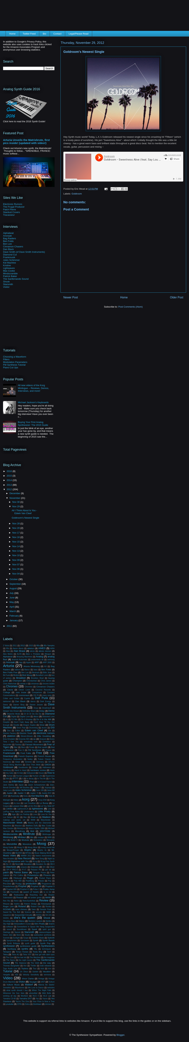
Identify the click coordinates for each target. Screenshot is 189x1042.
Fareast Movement (34, 744)
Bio (44, 33)
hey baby (10, 773)
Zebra (27, 1004)
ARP (37, 662)
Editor (17, 731)
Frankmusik (9, 257)
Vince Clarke (28, 978)
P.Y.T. (24, 870)
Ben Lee (7, 243)
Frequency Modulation (12, 759)
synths (24, 948)
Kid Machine (9, 262)
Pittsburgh (18, 878)
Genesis (28, 762)
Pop (49, 881)
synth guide (30, 943)
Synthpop (11, 949)
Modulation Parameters (15, 362)
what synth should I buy (17, 990)
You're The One (22, 1001)
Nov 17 (16, 532)
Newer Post (70, 297)
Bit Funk (6, 675)
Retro (16, 901)
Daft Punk (41, 698)
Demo (51, 710)
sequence (7, 915)
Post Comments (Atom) (130, 306)
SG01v (39, 915)
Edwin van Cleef (34, 730)
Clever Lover (24, 690)
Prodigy (18, 884)
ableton (30, 648)
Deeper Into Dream (11, 711)
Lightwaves (9, 268)
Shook (6, 281)
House (41, 773)
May (12, 602)
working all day (9, 996)
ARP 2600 (47, 662)
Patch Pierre (9, 209)
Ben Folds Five (10, 672)
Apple (28, 662)
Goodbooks (23, 767)
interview (17, 781)
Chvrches (29, 687)
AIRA (52, 648)
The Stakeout (20, 963)
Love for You (46, 814)
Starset (17, 932)
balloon (18, 670)
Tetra (5, 954)
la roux (17, 803)
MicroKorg (20, 831)
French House (44, 756)
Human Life (37, 776)
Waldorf (29, 984)
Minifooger (46, 834)
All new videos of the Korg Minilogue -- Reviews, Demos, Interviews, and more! (33, 388)
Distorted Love (48, 717)
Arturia (8, 666)
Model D (14, 840)
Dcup (35, 708)
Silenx (21, 921)
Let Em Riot (32, 806)
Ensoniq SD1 (24, 739)
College (6, 692)
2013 (10, 485)
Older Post (176, 297)
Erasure (43, 739)
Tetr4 (49, 952)
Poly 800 (18, 881)
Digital (13, 717)
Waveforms (19, 988)
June (12, 597)
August (13, 588)
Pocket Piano (45, 878)
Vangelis (6, 975)
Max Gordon (8, 828)
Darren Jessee (36, 705)
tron (49, 969)
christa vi (24, 684)
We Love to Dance (36, 988)
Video (8, 978)
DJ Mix (14, 719)
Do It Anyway (27, 719)
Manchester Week (12, 822)
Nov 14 (16, 546)
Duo (9, 731)
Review (43, 900)
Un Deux (24, 972)
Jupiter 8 (34, 793)
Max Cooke (9, 270)
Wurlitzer (24, 996)
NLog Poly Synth (47, 861)
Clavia (10, 689)
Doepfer (6, 722)
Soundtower (22, 929)
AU (45, 666)
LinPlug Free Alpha (11, 812)
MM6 (50, 837)
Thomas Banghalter (11, 966)
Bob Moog (27, 675)
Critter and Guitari (11, 698)
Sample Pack (45, 909)
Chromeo (12, 686)
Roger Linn (8, 906)
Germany (40, 762)
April (12, 606)
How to (51, 772)
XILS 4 (36, 996)
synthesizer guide (28, 946)
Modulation (38, 840)
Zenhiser (37, 1004)
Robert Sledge (30, 904)
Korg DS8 (42, 800)
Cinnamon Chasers (13, 246)
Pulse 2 (36, 889)
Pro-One (7, 883)
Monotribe (12, 844)
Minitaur (22, 837)
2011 (10, 626)
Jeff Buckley (24, 788)
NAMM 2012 (26, 856)
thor (25, 966)
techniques (46, 949)
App (21, 662)
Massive (18, 826)
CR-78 (36, 695)
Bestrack (35, 673)
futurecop (7, 762)
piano (5, 878)
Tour (35, 969)
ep (34, 739)
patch (6, 872)
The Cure (10, 957)
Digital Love (25, 717)
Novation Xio (41, 864)
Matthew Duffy (32, 826)
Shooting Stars (9, 921)
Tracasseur (9, 215)
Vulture (52, 982)
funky (30, 759)
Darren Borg (18, 705)
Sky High (7, 924)
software (9, 927)
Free (39, 752)
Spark (34, 929)
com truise (21, 692)
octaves (24, 867)
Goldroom (77, 193)
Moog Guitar (8, 847)
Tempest (7, 952)
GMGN (47, 764)
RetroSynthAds (29, 901)
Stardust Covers (11, 212)
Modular (25, 840)
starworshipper (45, 932)
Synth (35, 940)
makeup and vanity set (14, 820)
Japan (21, 785)
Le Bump (44, 803)
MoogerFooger (13, 850)
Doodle (16, 725)
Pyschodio (14, 892)
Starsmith (8, 284)
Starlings (6, 932)
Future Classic (44, 759)
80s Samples (49, 646)
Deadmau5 (46, 708)
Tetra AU (15, 955)
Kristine (7, 265)
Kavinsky (15, 796)
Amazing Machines (24, 657)
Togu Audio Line (10, 969)
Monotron (27, 844)
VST (43, 982)
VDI (16, 975)
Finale (31, 747)
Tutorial (7, 971)
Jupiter (10, 793)
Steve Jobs (8, 935)
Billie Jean (47, 673)
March (13, 611)
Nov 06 (16, 569)
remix (48, 897)
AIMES (42, 648)
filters (23, 747)
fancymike (7, 745)
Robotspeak (46, 904)
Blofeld (16, 675)
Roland (22, 906)
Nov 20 (16, 528)
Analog (39, 656)
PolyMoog (30, 881)
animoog (51, 660)
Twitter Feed (29, 33)
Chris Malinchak (9, 684)
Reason (20, 897)
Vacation (47, 971)
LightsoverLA (22, 809)
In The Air (41, 779)
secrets (39, 912)
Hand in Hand (20, 770)
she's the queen (24, 917)
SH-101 (48, 915)
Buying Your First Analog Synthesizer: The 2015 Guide (33, 423)
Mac (25, 817)
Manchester (46, 820)
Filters (6, 359)
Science (28, 912)
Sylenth (51, 937)
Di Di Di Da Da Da (32, 714)
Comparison (37, 692)
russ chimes (21, 909)
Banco (27, 670)
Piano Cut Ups (10, 367)
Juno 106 (40, 790)
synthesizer (9, 946)
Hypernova (50, 776)
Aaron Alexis (18, 648)
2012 (10, 489)
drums (44, 728)
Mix (31, 837)
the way (47, 963)
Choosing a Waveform (14, 356)
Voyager (33, 982)
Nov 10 (16, 555)
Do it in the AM (43, 719)
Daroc (5, 705)
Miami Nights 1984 (36, 828)
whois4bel (33, 993)
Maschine (7, 826)
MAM (33, 820)
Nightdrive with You (20, 861)
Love (35, 814)
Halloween (46, 767)
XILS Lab (47, 996)
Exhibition (47, 742)
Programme (46, 884)
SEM (48, 912)
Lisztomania (29, 812)
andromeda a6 (37, 660)
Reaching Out (36, 895)
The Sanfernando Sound (16, 279)
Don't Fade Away (21, 722)
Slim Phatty (39, 923)
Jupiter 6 (21, 793)
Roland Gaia (36, 907)
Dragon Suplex (29, 725)
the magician (49, 957)
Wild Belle (46, 993)
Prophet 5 (50, 886)
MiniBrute (29, 833)
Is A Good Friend (45, 782)
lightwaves (37, 808)
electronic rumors (46, 733)
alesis (32, 651)
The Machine (35, 957)
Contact (57, 33)
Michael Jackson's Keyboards (33, 402)
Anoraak (7, 235)
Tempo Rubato (22, 952)
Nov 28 (16, 523)
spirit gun (46, 929)
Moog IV (20, 847)
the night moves (26, 960)
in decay (30, 779)
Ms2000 (18, 853)
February (15, 615)
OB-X (52, 864)
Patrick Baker (10, 276)
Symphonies (11, 941)
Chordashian (31, 681)
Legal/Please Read (78, 33)
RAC (5, 895)
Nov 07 (16, 564)
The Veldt (35, 963)
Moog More (32, 847)
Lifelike (9, 808)
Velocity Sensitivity (31, 975)
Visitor (6, 287)
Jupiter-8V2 (46, 793)
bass (36, 670)
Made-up (34, 817)
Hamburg (7, 770)
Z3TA (19, 1004)
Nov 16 (16, 537)
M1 (18, 817)
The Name (10, 960)
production (31, 883)
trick (42, 969)
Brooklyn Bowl (37, 678)
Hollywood (30, 773)
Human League (22, 776)
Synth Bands (48, 940)
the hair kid (21, 957)
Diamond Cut (10, 254)
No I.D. (9, 864)
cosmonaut (24, 695)
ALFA (19, 654)
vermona (47, 975)
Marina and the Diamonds (39, 823)
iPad (32, 781)
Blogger (120, 1035)
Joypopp (47, 788)
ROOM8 (7, 909)
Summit (6, 938)
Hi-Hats (20, 773)
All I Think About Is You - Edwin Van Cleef (24, 512)
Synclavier (25, 941)
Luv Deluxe (8, 817)
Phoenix (47, 875)
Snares (52, 924)
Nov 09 (16, 560)
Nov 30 (16, 502)
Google (35, 767)
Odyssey (34, 867)
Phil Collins (18, 875)
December (15, 493)
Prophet (22, 886)
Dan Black (8, 249)
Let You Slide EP (48, 806)
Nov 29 (16, 506)
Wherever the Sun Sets (13, 993)
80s (38, 645)
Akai (8, 651)
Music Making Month (43, 853)
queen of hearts (31, 892)
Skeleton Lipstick (35, 921)
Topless (24, 968)
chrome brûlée (48, 684)
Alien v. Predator (33, 654)
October (14, 579)
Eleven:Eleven (27, 736)
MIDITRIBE (45, 831)
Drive (42, 725)
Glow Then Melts (33, 765)
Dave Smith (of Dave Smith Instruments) (24, 252)
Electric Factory (9, 733)
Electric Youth (26, 733)
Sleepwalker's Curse (22, 924)
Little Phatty (44, 811)
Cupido (27, 698)
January (14, 620)
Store (18, 935)
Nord (17, 864)
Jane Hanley (8, 785)
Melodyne (21, 828)
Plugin (30, 878)
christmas (35, 684)
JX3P (5, 796)
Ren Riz (6, 901)
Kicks (25, 796)
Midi (32, 831)
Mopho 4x (41, 850)
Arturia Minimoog (32, 666)
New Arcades (8, 859)
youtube (10, 1004)
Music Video (9, 855)
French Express (25, 756)
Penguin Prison (39, 873)
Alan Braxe (19, 651)
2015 (10, 475)
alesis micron (45, 651)
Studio (27, 935)
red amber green (35, 898)
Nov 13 (16, 550)
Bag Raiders (9, 238)
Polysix (41, 881)
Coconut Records (43, 690)
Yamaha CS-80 (9, 999)
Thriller (33, 966)
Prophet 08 (36, 886)
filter (15, 747)
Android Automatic (19, 660)
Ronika (48, 907)
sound (9, 929)
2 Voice (6, 646)
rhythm (17, 904)
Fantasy (18, 745)
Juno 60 (51, 790)
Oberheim (11, 866)
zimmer (48, 1004)
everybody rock (30, 742)
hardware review (38, 770)
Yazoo (45, 999)
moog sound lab (48, 847)
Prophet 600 (11, 889)
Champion (17, 680)
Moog (41, 843)
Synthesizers (48, 946)
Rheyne (6, 904)
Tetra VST (27, 955)
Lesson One (18, 806)
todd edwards (45, 966)
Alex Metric (8, 654)
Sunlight (16, 938)
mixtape (40, 837)
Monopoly (50, 840)
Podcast (6, 881)
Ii (22, 779)
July (12, 593)
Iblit (7, 779)
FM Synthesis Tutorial (14, 364)
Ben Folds (8, 241)
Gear (17, 762)
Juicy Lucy (7, 790)
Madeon (46, 817)
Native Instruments (43, 856)
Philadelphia (33, 875)
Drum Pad (21, 728)
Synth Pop (45, 943)
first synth (42, 747)
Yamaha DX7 (25, 998)
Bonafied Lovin (42, 675)
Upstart (35, 972)
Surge (25, 938)
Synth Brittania (13, 943)
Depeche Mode (13, 714)
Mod (5, 840)
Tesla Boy (37, 952)
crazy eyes (46, 695)
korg (25, 799)
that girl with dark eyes (45, 955)
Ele (49, 731)
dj (7, 719)
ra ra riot (47, 892)
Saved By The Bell (11, 912)
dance (32, 701)
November (15, 498)
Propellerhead (9, 886)
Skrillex (49, 921)
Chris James (46, 681)
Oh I (44, 867)
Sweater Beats (38, 938)
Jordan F (37, 788)
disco (35, 716)
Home (12, 33)
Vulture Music (13, 984)
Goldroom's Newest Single (25, 517)
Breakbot (21, 678)
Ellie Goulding (44, 736)
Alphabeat (8, 233)
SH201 (6, 918)
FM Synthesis (34, 750)
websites (51, 988)
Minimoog (8, 837)
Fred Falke (26, 753)
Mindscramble (10, 273)
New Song (39, 859)
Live (5, 814)
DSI (53, 727)
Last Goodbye (30, 803)
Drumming (33, 728)
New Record (24, 858)
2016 (10, 471)
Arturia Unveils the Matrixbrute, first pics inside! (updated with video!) (26, 141)
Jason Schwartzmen (37, 785)
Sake (34, 909)
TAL (35, 949)
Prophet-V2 (25, 889)
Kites (16, 800)
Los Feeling (24, 814)
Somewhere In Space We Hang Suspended (36, 927)
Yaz (37, 999)
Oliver (52, 867)
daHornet (7, 701)
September (16, 584)
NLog (35, 861)
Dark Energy (45, 701)
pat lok (48, 870)
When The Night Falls (41, 990)
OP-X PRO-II (12, 870)
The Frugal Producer (13, 206)
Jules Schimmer (11, 260)
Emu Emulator (9, 739)
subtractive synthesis (42, 935)
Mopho (27, 850)
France (48, 750)
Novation (28, 864)
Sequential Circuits (23, 915)
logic (14, 814)
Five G (21, 750)
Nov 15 (16, 541)
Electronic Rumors (12, 204)
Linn (49, 809)
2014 (10, 480)
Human (10, 776)
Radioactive (19, 895)
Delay (41, 711)
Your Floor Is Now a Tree (44, 1001)
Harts (52, 770)
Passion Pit (36, 870)
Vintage (41, 979)
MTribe (28, 853)
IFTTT (15, 778)
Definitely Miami (29, 711)
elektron (11, 736)
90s (7, 648)
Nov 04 (16, 573)
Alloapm (47, 654)
